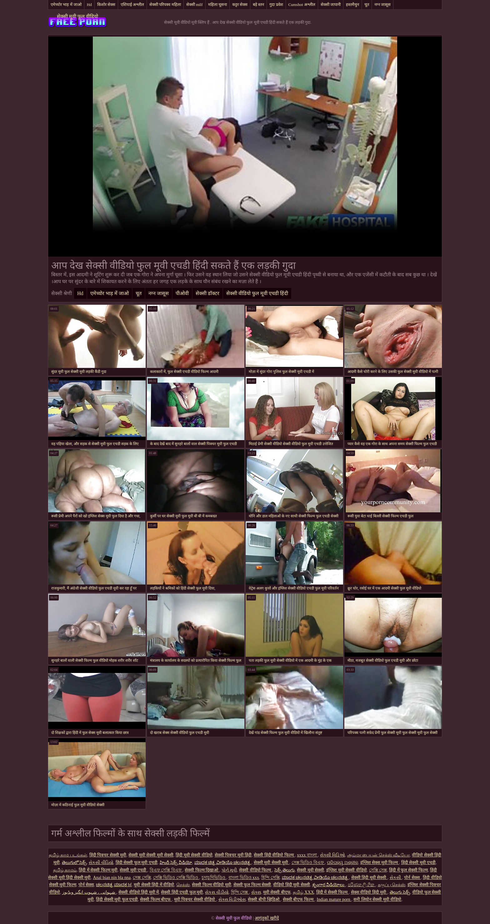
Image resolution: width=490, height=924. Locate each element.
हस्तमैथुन (352, 4)
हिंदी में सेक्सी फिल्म (332, 892)
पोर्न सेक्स (412, 877)
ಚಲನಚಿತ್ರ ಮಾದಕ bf (114, 884)
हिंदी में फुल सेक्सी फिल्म (408, 870)
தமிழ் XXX (303, 892)
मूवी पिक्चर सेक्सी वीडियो (195, 899)
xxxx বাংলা (307, 855)
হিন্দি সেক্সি (270, 877)
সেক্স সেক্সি (142, 877)
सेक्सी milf (194, 4)
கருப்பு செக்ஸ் (392, 884)
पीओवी (182, 293)
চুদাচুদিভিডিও (214, 877)
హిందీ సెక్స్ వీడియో (176, 862)
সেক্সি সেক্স (378, 870)
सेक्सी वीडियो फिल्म (255, 870)
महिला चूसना (217, 4)
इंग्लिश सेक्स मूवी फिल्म (379, 862)
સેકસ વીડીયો (217, 892)
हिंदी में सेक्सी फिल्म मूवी (98, 870)
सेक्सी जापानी (331, 4)
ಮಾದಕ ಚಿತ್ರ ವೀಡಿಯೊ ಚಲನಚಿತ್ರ (223, 862)
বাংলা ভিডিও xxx (243, 877)
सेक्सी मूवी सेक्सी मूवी (271, 862)
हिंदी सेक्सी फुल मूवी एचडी (137, 862)
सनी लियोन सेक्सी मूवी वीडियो (377, 899)
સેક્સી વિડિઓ (332, 855)
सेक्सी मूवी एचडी (134, 870)
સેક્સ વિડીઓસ (232, 899)
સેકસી (396, 877)
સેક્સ (256, 892)
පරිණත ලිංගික (362, 884)
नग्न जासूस (382, 4)
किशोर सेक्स (106, 4)
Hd (89, 4)
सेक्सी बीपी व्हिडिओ (264, 899)
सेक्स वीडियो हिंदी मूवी (369, 892)
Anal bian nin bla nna (112, 877)
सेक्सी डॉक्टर (207, 293)
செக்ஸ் (183, 884)
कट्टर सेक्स (240, 4)
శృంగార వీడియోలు (329, 884)
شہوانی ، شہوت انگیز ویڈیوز (89, 892)
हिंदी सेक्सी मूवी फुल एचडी (117, 899)
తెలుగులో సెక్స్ (74, 862)
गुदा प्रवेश (276, 4)
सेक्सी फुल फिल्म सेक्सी (252, 884)
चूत (366, 4)
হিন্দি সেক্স (240, 892)
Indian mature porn (334, 899)
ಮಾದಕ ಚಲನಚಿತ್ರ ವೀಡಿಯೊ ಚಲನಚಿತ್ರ (315, 877)
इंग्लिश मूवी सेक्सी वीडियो (346, 870)
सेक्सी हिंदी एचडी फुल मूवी (182, 892)
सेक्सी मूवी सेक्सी (310, 870)
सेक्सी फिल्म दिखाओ (202, 870)
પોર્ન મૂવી (229, 870)
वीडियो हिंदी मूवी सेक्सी (291, 884)
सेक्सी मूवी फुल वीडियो (77, 16)
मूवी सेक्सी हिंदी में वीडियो (154, 884)
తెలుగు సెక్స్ (400, 892)
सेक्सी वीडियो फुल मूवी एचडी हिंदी (257, 293)
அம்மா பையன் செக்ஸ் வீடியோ (378, 855)
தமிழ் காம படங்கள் (68, 855)
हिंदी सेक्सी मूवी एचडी (418, 862)
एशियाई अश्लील (132, 4)
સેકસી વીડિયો (101, 862)
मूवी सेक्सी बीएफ (277, 892)
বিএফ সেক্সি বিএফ (166, 870)
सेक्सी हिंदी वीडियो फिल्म (274, 855)
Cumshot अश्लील (301, 4)
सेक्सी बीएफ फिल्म (299, 899)
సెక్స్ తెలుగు (284, 870)
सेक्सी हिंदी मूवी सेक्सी (369, 877)
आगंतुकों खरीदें (267, 918)
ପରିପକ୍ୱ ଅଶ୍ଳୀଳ (342, 862)
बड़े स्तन (258, 4)
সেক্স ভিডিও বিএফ (308, 862)
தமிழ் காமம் (65, 870)
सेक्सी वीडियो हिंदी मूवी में (138, 892)
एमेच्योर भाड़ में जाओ (66, 4)
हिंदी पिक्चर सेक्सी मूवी (108, 855)
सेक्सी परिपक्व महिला (165, 4)
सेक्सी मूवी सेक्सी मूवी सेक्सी (150, 855)
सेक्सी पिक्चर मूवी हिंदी (233, 855)
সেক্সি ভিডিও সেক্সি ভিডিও (176, 877)
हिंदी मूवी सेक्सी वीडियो (194, 855)
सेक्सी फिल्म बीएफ (156, 899)
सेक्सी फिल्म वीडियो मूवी (211, 884)
